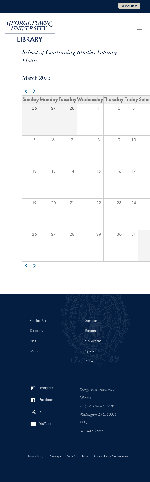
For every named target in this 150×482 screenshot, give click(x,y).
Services (91, 320)
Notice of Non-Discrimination (111, 456)
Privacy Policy (35, 456)
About (89, 361)
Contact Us (38, 320)
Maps (34, 351)
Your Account (129, 5)
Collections (93, 341)
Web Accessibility (77, 456)
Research (91, 330)
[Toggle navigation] (139, 31)
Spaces (90, 351)
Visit (33, 341)
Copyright (55, 456)
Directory (36, 330)
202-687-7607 (91, 431)
